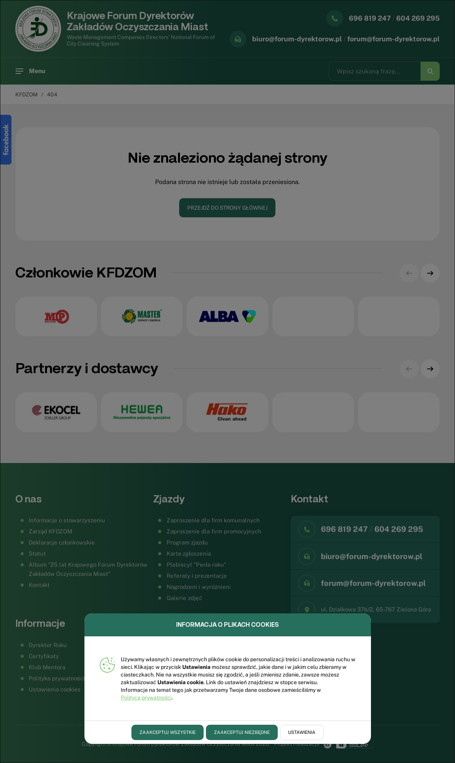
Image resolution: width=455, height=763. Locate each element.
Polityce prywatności (146, 698)
